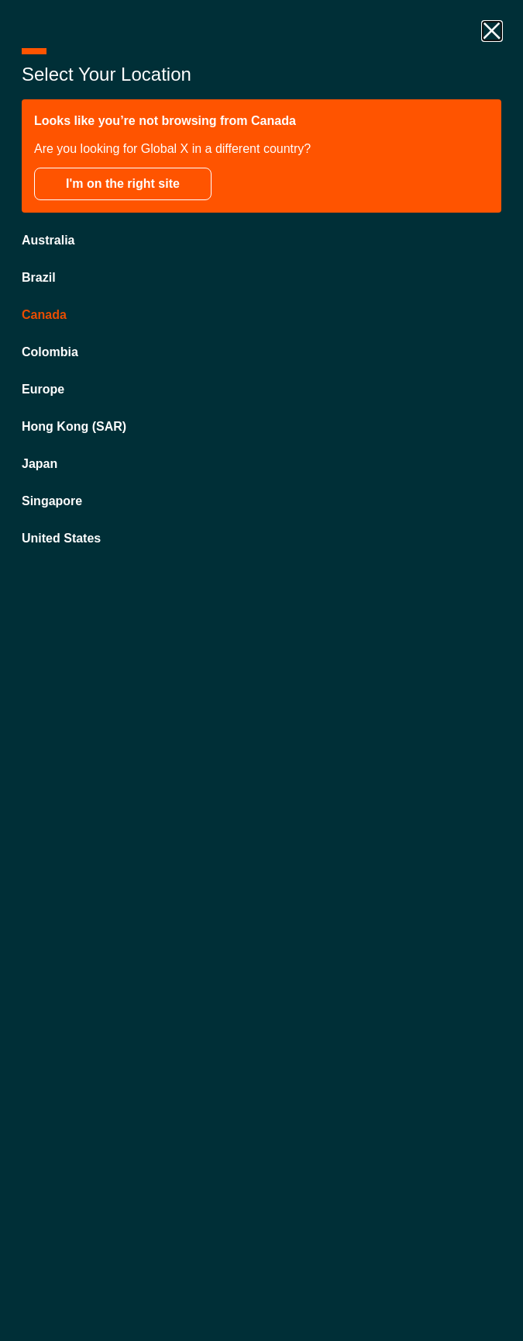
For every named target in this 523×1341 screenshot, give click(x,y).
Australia (48, 240)
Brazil (39, 277)
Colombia (50, 352)
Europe (43, 389)
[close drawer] (492, 31)
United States (61, 538)
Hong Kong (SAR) (74, 426)
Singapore (52, 501)
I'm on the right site (123, 183)
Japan (39, 463)
